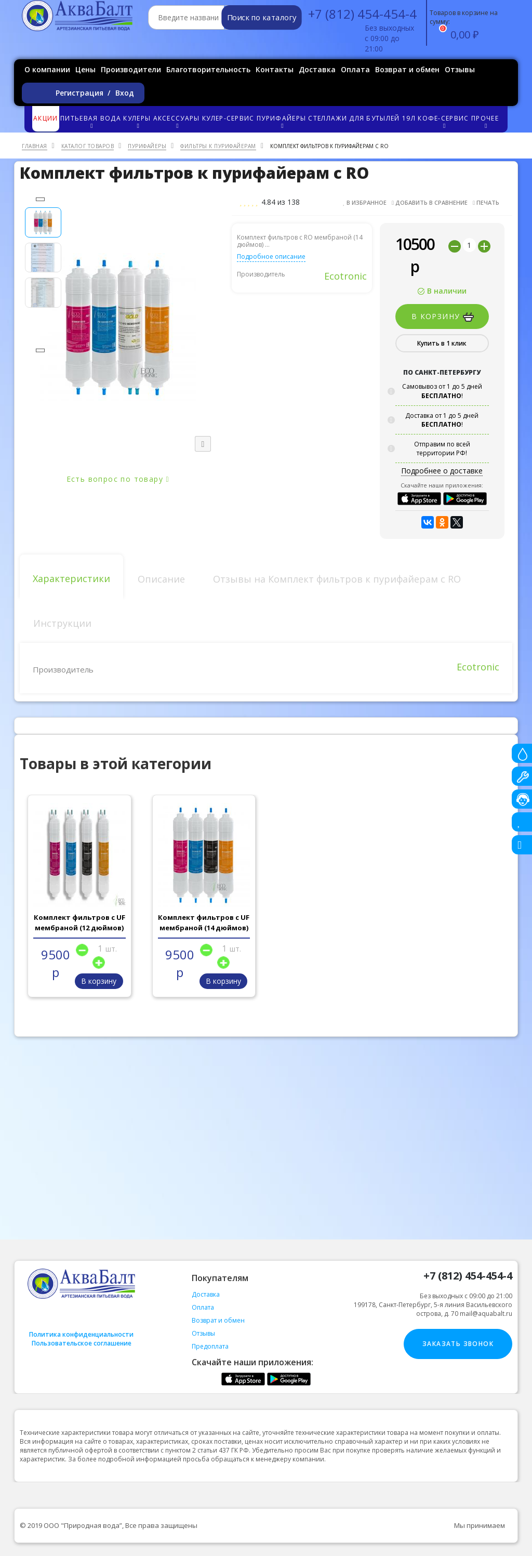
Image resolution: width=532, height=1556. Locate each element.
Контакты (275, 69)
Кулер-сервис (228, 118)
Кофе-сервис (444, 121)
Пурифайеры (282, 121)
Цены (85, 69)
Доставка (317, 69)
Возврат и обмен (407, 69)
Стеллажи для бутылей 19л (361, 118)
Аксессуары (177, 121)
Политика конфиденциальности (81, 1334)
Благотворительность (208, 69)
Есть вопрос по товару (117, 479)
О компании (47, 69)
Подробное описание (271, 256)
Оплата (355, 69)
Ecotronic (345, 276)
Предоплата (210, 1346)
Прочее (485, 121)
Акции (45, 118)
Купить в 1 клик (442, 343)
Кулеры (137, 121)
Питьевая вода (91, 121)
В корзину (442, 316)
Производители (131, 69)
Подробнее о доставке (442, 471)
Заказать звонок (458, 1343)
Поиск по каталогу (261, 17)
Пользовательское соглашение (81, 1343)
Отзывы (460, 69)
